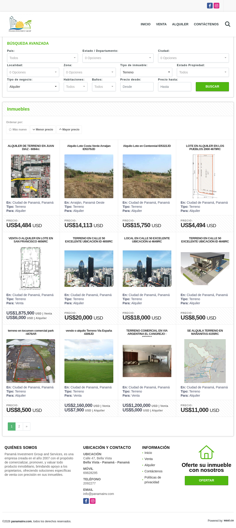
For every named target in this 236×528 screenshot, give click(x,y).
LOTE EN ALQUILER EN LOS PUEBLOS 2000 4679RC (205, 147)
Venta (161, 24)
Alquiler (180, 24)
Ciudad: (164, 50)
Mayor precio (69, 129)
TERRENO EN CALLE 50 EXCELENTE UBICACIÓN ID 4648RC (205, 240)
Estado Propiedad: (191, 65)
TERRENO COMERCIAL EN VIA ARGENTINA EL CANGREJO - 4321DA (147, 334)
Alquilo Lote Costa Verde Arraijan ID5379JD (89, 147)
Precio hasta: (168, 79)
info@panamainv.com (98, 494)
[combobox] (42, 57)
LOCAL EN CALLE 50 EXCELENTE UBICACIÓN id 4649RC (147, 240)
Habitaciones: (74, 79)
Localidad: (15, 65)
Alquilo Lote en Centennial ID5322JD (147, 146)
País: (11, 50)
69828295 (90, 473)
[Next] (27, 426)
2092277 (89, 483)
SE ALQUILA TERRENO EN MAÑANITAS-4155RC (205, 332)
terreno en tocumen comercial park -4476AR (31, 332)
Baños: (97, 79)
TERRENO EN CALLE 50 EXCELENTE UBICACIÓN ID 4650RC (89, 240)
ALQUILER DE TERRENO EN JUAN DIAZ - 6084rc (31, 147)
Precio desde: (130, 79)
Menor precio (42, 129)
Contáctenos (206, 24)
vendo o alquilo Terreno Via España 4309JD (89, 332)
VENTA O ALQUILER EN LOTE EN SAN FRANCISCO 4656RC (31, 240)
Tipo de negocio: (20, 79)
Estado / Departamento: (100, 50)
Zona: (68, 65)
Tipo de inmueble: (134, 65)
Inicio (146, 24)
